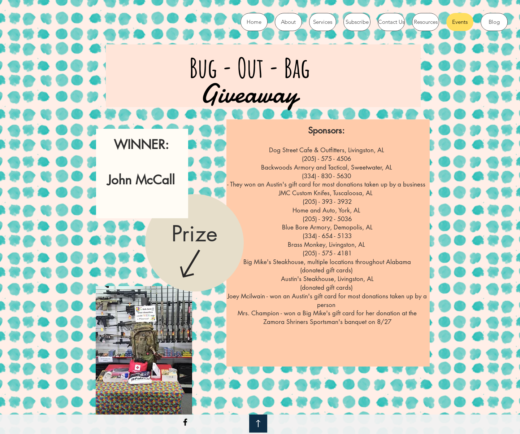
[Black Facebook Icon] (185, 422)
